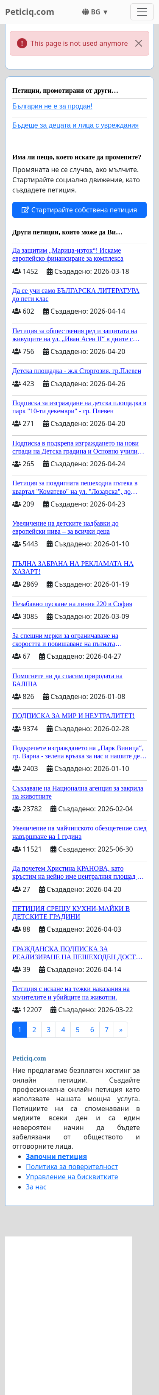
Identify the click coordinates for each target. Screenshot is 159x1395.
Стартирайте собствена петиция (79, 209)
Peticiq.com (29, 11)
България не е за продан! (52, 106)
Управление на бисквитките (72, 1176)
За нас (36, 1187)
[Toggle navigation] (142, 11)
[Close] (138, 43)
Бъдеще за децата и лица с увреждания (75, 125)
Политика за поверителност (72, 1166)
